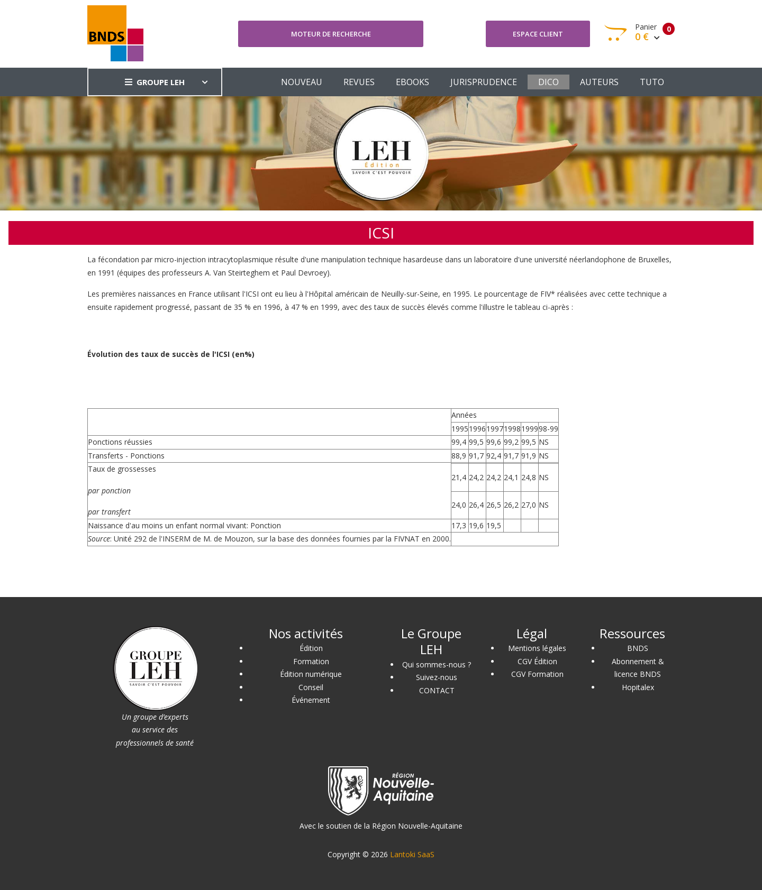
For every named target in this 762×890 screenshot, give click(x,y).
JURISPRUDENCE (483, 82)
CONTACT (437, 690)
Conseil (310, 687)
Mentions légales (537, 648)
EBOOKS (412, 82)
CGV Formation (537, 674)
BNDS (637, 648)
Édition (311, 648)
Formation (311, 661)
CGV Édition (537, 661)
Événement (311, 700)
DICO (548, 82)
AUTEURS (599, 82)
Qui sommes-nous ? (436, 664)
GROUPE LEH (155, 82)
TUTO (652, 82)
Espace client (538, 34)
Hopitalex (638, 687)
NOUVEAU (301, 82)
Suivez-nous (436, 677)
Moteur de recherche (331, 34)
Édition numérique (311, 674)
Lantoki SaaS (412, 854)
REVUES (359, 82)
